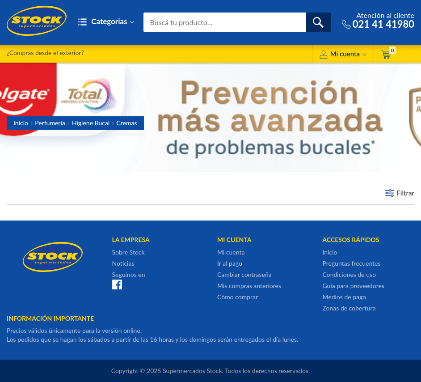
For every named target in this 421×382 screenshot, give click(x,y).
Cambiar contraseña (244, 274)
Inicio (20, 123)
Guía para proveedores (353, 285)
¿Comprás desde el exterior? (45, 52)
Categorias (106, 22)
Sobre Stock (128, 252)
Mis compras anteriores (249, 285)
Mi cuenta (343, 55)
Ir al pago (229, 263)
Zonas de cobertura (349, 308)
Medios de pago (344, 297)
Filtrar (405, 193)
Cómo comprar (237, 297)
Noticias (123, 263)
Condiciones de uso (349, 274)
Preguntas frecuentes (352, 263)
